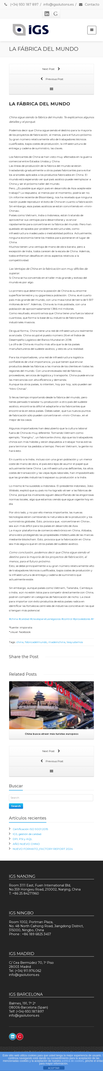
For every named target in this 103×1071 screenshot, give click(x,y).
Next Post (51, 69)
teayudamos (75, 642)
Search (16, 806)
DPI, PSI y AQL (22, 839)
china (20, 642)
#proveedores (81, 619)
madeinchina (56, 642)
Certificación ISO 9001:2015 (30, 829)
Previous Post (51, 79)
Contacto (89, 4)
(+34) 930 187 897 (21, 4)
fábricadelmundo (36, 642)
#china (13, 619)
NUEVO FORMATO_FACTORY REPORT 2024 (43, 849)
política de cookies (73, 1060)
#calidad (24, 619)
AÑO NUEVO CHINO (26, 844)
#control (66, 619)
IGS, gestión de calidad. (27, 834)
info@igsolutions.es (58, 4)
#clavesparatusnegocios (45, 619)
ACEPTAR (53, 1068)
